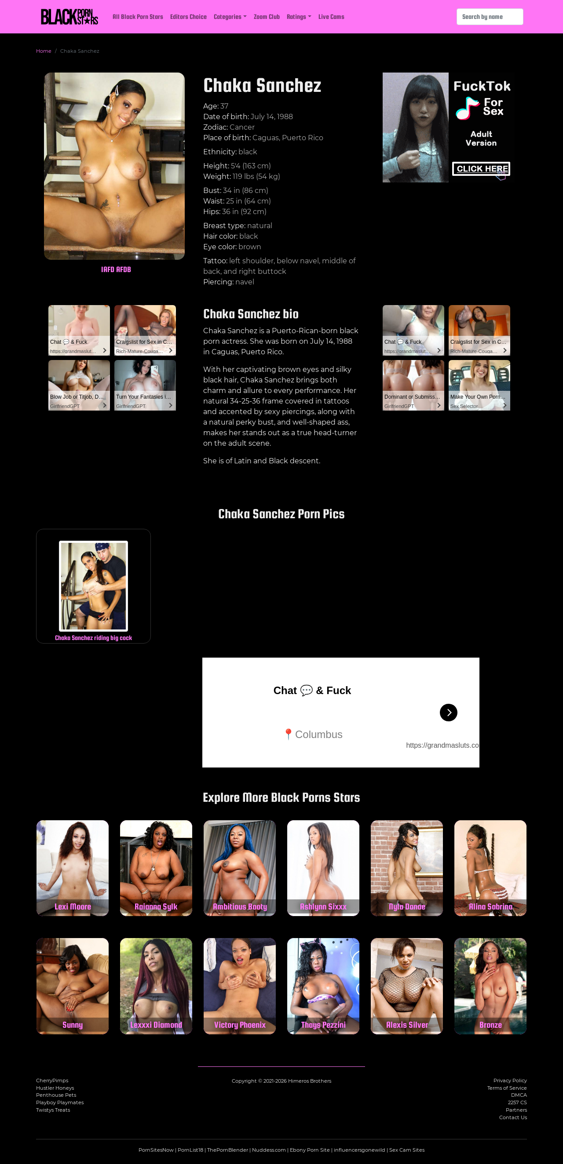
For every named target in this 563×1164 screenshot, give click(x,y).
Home (43, 51)
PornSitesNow (156, 1150)
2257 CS (517, 1102)
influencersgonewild (359, 1150)
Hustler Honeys (55, 1088)
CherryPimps (52, 1080)
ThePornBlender (227, 1150)
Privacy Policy (510, 1080)
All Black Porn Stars (138, 16)
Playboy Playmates (60, 1102)
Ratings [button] (296, 16)
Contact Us (513, 1117)
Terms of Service (507, 1088)
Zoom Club (267, 16)
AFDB (123, 269)
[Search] (490, 16)
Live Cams (331, 16)
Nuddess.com (269, 1150)
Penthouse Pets (56, 1095)
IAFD (107, 269)
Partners (516, 1110)
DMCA (519, 1095)
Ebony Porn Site (310, 1150)
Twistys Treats (53, 1110)
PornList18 (190, 1150)
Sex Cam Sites (406, 1150)
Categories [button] (227, 16)
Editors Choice (188, 16)
